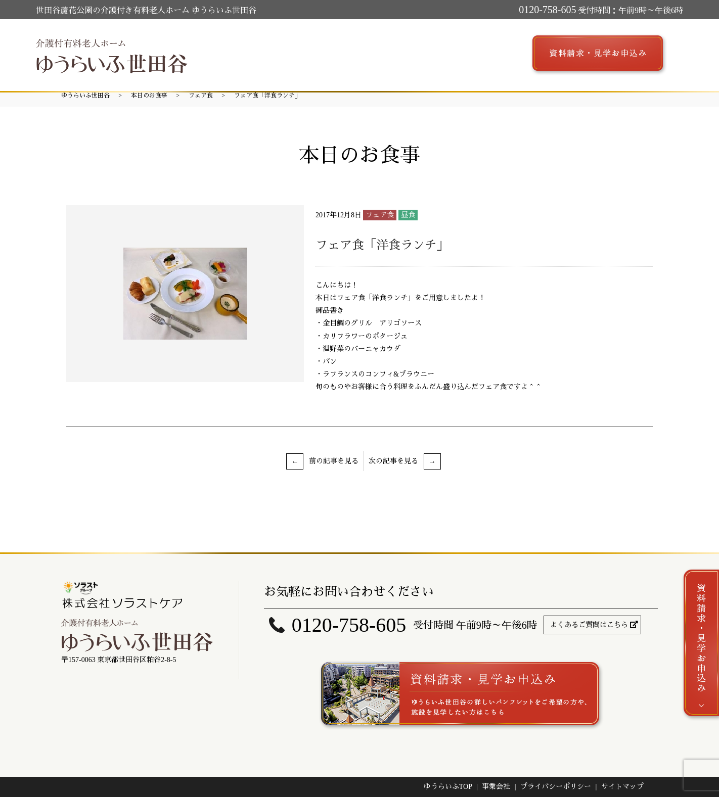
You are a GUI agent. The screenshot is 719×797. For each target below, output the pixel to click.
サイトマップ (622, 786)
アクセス (457, 51)
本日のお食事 (149, 95)
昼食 (408, 215)
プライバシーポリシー (555, 786)
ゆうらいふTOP (448, 786)
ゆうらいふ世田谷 (85, 95)
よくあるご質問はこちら (589, 625)
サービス (356, 51)
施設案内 (309, 51)
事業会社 (496, 786)
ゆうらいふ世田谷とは (238, 51)
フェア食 (201, 95)
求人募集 (503, 51)
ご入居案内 (406, 51)
